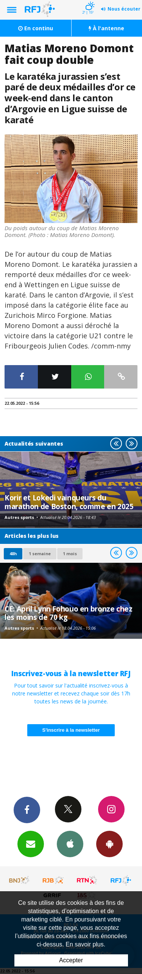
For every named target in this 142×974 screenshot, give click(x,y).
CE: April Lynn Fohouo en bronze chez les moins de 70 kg (69, 613)
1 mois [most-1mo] (70, 553)
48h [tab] (13, 553)
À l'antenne (106, 28)
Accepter (71, 960)
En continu (35, 28)
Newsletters (30, 843)
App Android (109, 843)
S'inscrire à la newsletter (71, 730)
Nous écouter (124, 9)
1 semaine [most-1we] (40, 553)
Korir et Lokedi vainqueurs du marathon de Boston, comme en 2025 (69, 502)
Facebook (27, 809)
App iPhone (70, 843)
